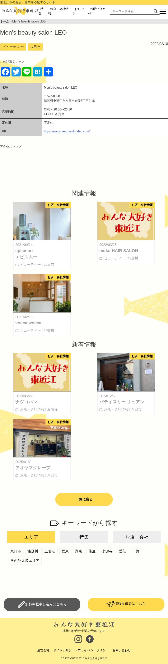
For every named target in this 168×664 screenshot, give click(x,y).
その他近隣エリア (25, 561)
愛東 (65, 551)
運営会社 (43, 650)
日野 (136, 551)
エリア (31, 537)
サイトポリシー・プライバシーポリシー (81, 650)
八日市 (35, 47)
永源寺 (107, 551)
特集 (84, 537)
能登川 (32, 551)
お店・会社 (136, 537)
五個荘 (49, 551)
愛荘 (122, 551)
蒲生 (92, 551)
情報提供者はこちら (130, 604)
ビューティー (13, 47)
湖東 (78, 551)
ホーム (4, 21)
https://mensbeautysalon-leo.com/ (67, 131)
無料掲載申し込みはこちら (46, 604)
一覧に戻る (84, 499)
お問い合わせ (121, 650)
